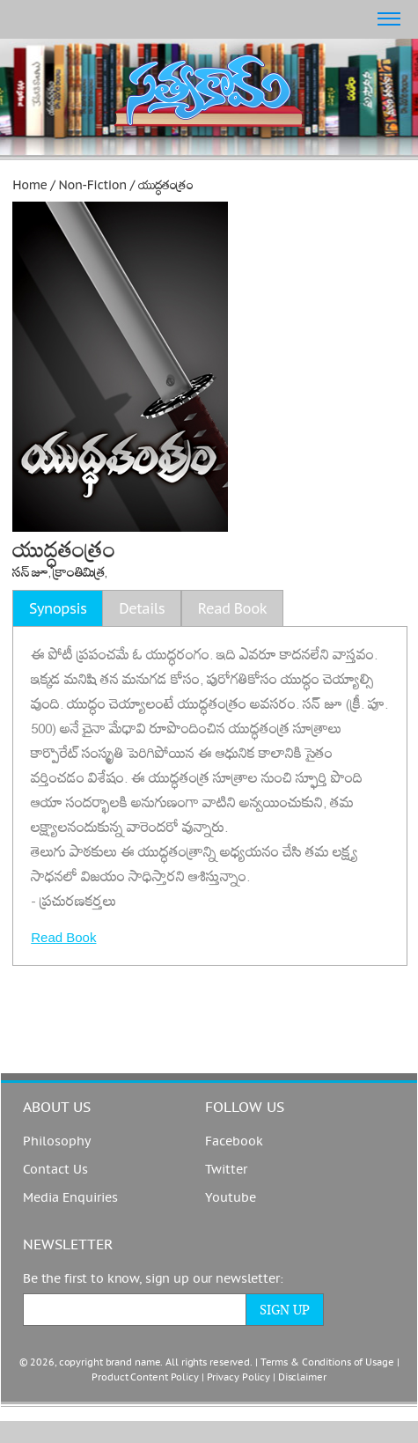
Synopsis (57, 608)
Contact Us (55, 1169)
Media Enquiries (70, 1197)
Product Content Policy (145, 1377)
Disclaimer (302, 1377)
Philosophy (57, 1141)
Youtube (230, 1197)
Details (142, 608)
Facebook (234, 1141)
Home (29, 185)
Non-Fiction (93, 185)
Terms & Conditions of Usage (327, 1362)
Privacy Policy (238, 1377)
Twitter (226, 1169)
